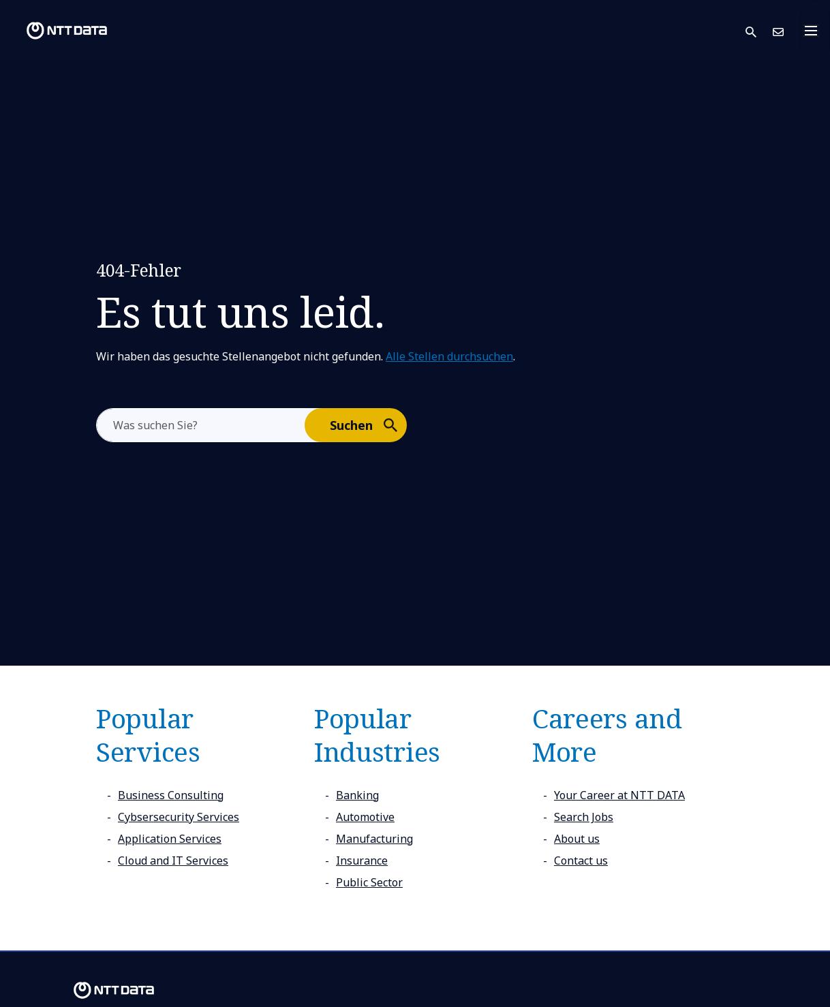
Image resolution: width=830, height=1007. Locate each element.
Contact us (581, 860)
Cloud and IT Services (173, 860)
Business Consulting (171, 795)
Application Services (169, 838)
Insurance (362, 860)
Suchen (367, 424)
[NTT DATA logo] (56, 30)
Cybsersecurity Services (178, 816)
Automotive (365, 816)
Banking (357, 795)
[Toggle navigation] (815, 30)
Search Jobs (583, 816)
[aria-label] (200, 425)
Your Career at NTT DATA (619, 795)
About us (577, 838)
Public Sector (369, 882)
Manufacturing (374, 838)
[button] (759, 31)
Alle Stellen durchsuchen (449, 356)
